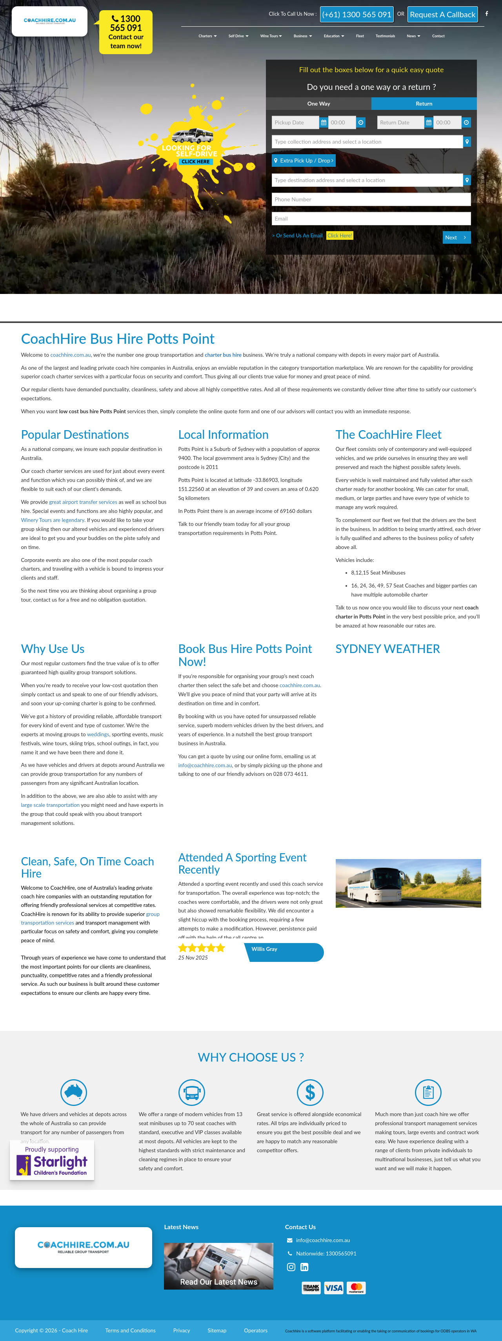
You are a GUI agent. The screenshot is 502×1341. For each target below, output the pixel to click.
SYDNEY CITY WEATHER (408, 688)
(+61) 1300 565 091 (357, 14)
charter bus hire (223, 355)
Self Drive (239, 36)
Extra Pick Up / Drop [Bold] (303, 160)
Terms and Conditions (131, 1330)
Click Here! (339, 235)
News (414, 36)
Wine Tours (271, 36)
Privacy (182, 1330)
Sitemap (217, 1330)
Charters (208, 36)
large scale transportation (51, 805)
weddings (98, 734)
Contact (438, 36)
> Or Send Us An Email (299, 235)
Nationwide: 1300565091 (326, 1253)
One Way (318, 103)
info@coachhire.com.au (205, 765)
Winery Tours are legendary (52, 520)
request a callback (442, 14)
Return (424, 103)
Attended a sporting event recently (242, 863)
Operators (256, 1330)
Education (334, 36)
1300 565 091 (126, 23)
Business (303, 36)
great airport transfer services (83, 502)
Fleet (360, 36)
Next (451, 237)
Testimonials (385, 36)
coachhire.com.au (71, 355)
